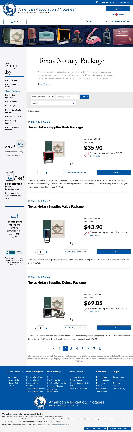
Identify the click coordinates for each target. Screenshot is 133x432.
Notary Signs (10, 106)
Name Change (76, 380)
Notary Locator (103, 380)
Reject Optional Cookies (120, 428)
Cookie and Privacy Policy (60, 425)
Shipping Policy (116, 384)
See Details (95, 156)
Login (49, 377)
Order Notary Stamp (35, 377)
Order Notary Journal (35, 388)
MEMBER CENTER (121, 21)
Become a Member (55, 386)
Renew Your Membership (52, 390)
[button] (118, 8)
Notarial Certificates (14, 116)
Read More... (44, 84)
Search (85, 96)
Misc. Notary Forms (78, 388)
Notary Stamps (11, 80)
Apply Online (14, 377)
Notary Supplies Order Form (80, 384)
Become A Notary (100, 384)
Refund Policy (119, 388)
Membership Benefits (56, 383)
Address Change (77, 377)
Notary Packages (12, 91)
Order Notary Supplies (32, 384)
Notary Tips (101, 388)
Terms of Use (43, 425)
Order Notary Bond (34, 391)
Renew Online (14, 380)
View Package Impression (75, 172)
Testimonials (101, 391)
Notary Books (11, 101)
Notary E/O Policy (13, 384)
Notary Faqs (101, 377)
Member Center (54, 380)
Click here (14, 260)
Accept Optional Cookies (96, 428)
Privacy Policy (119, 380)
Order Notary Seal (34, 380)
